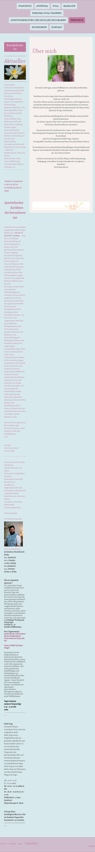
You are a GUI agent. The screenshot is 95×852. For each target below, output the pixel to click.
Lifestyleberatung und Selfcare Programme (38, 20)
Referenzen (39, 27)
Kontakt (56, 27)
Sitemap (20, 843)
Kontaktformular (15, 47)
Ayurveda (42, 6)
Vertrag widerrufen (31, 843)
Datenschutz (12, 843)
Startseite (25, 6)
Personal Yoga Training (47, 13)
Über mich (77, 20)
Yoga (56, 6)
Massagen (69, 6)
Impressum (3, 843)
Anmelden (92, 846)
